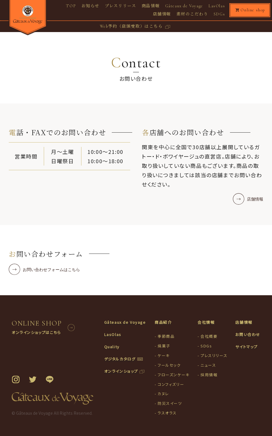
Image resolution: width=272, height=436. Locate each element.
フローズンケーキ (174, 374)
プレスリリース (119, 5)
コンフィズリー (171, 383)
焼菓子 (164, 346)
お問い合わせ (247, 335)
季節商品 (166, 337)
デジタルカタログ (120, 360)
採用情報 (208, 374)
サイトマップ (246, 348)
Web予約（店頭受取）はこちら (131, 26)
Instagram (16, 378)
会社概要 (208, 337)
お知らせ (88, 5)
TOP (69, 5)
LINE (50, 378)
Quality (112, 348)
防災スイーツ (170, 402)
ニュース (208, 365)
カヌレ (163, 393)
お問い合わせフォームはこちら (52, 270)
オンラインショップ (121, 372)
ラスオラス (167, 411)
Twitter (33, 378)
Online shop (252, 10)
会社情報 (206, 323)
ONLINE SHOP (52, 328)
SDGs (219, 14)
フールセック (169, 365)
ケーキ (164, 355)
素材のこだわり (192, 14)
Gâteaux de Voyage (183, 5)
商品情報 (150, 5)
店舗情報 (160, 14)
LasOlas (216, 5)
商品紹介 (163, 323)
